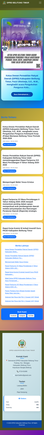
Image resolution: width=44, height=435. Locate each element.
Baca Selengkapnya (9, 144)
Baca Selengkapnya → (22, 94)
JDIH (22, 389)
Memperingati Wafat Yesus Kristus (18, 182)
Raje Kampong (22, 392)
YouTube (30, 315)
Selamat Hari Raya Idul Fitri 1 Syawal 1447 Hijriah (22, 297)
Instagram (22, 315)
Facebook (13, 315)
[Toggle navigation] (40, 3)
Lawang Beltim (22, 385)
